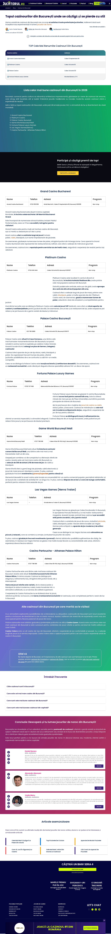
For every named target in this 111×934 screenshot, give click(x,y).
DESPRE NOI (61, 907)
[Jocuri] (61, 3)
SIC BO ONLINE (37, 913)
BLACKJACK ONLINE (39, 911)
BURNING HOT (12, 911)
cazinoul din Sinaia (56, 660)
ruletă (13, 238)
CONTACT (60, 909)
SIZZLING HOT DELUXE (14, 909)
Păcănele (74, 4)
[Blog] (89, 3)
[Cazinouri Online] (29, 3)
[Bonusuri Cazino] (45, 3)
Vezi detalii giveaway (77, 872)
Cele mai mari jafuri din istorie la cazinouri (55, 851)
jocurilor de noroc (44, 24)
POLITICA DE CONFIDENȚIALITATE (66, 913)
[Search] (109, 3)
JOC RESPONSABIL (63, 915)
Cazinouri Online (36, 3)
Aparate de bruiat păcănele (91, 841)
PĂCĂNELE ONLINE (38, 907)
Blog (91, 4)
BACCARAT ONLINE (38, 915)
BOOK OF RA (12, 913)
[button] (104, 920)
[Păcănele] (69, 3)
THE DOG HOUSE (13, 915)
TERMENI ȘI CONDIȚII (63, 911)
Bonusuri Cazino (52, 3)
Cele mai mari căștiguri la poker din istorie (21, 842)
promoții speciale (40, 474)
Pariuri (83, 4)
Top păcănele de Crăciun (55, 841)
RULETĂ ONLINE (37, 909)
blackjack (62, 295)
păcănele (101, 521)
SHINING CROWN (13, 907)
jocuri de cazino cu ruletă (91, 405)
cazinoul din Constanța (39, 660)
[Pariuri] (80, 3)
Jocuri (64, 4)
